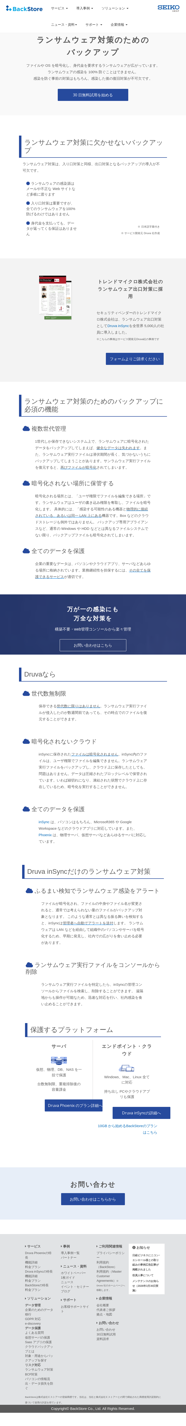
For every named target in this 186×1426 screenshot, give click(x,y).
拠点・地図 (104, 1314)
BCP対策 (31, 1374)
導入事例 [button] (84, 8)
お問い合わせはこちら (93, 645)
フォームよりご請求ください (135, 358)
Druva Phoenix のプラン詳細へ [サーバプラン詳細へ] (75, 1105)
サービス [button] (59, 8)
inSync (44, 822)
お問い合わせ (105, 1329)
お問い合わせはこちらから (93, 1199)
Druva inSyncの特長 (39, 1271)
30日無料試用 (105, 1334)
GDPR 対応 (33, 1319)
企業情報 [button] (119, 24)
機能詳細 (31, 1262)
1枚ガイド (68, 1277)
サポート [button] (93, 24)
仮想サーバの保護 (37, 1337)
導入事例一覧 (70, 1253)
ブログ (65, 1291)
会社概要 (102, 1305)
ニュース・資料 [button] (64, 24)
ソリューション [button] (115, 8)
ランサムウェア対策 (39, 1369)
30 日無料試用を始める (93, 95)
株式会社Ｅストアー (49, 1397)
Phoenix (45, 835)
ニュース (67, 1282)
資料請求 (102, 1339)
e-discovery (33, 1323)
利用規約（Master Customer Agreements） (110, 1281)
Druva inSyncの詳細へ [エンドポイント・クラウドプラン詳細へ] (141, 1113)
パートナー (69, 1257)
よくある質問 (34, 1332)
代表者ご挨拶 (105, 1310)
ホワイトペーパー (73, 1273)
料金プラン (33, 1267)
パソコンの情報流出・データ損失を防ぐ (39, 1383)
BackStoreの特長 (37, 1285)
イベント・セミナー (75, 1286)
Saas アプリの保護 (38, 1342)
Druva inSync (118, 326)
